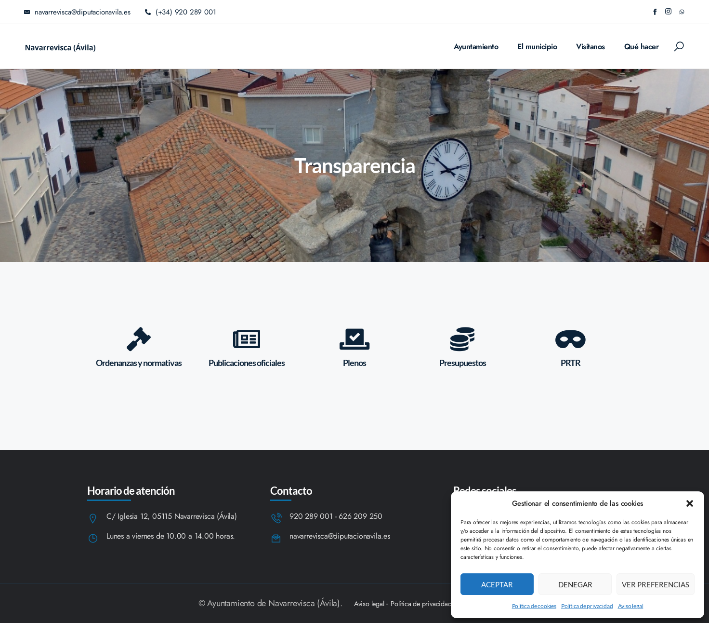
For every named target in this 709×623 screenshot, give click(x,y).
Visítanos (590, 46)
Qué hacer (641, 46)
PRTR (570, 362)
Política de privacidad (587, 605)
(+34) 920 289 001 (180, 12)
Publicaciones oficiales (247, 362)
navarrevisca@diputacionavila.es (339, 536)
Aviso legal (630, 605)
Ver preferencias (655, 584)
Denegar (575, 584)
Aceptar (497, 584)
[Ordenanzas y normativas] (139, 339)
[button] (690, 503)
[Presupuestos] (462, 339)
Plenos (354, 362)
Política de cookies (534, 605)
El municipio (537, 46)
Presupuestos (462, 362)
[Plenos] (354, 339)
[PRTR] (570, 339)
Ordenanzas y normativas (139, 362)
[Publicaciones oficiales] (247, 339)
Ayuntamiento (476, 46)
